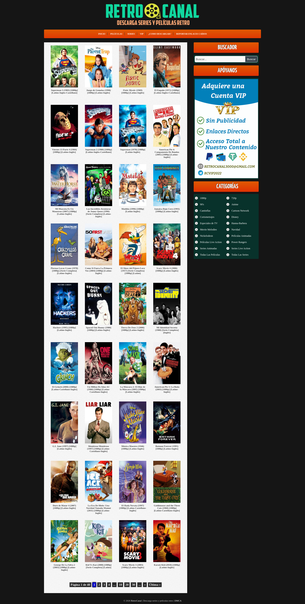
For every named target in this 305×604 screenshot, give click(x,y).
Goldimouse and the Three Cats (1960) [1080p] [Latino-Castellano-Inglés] (167, 508)
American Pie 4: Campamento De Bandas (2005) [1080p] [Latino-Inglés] (167, 153)
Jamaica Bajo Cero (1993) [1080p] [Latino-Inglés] (167, 210)
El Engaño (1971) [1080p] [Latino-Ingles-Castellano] (167, 91)
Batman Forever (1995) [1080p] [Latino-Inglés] (167, 447)
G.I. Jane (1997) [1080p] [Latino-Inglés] (64, 447)
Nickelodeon (206, 235)
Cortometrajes (207, 217)
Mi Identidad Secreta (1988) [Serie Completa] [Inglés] (167, 330)
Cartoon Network (240, 210)
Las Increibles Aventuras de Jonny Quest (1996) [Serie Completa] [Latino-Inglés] (98, 213)
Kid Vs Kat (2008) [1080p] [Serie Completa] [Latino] (99, 566)
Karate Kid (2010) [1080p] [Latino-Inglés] (167, 566)
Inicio (101, 34)
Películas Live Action (211, 242)
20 (126, 584)
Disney (235, 217)
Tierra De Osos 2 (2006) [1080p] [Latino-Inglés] (132, 328)
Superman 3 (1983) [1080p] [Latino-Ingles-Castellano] (64, 91)
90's (202, 204)
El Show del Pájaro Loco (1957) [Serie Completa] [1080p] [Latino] (133, 270)
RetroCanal (136, 600)
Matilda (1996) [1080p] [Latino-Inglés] (132, 210)
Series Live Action (240, 248)
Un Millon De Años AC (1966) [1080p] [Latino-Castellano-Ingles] (98, 389)
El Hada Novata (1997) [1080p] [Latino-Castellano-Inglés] (132, 508)
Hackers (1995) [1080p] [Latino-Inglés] (64, 328)
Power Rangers (239, 242)
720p (233, 198)
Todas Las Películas (210, 254)
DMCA (178, 600)
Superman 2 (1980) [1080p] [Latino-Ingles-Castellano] (98, 150)
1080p (203, 198)
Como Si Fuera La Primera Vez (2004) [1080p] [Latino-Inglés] (98, 270)
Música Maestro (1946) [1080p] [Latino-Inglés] (132, 447)
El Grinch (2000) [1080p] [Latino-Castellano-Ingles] (64, 388)
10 (120, 584)
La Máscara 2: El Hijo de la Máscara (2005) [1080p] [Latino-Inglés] (133, 389)
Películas (116, 34)
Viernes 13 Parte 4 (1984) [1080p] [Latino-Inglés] (64, 150)
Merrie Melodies (208, 229)
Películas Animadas (241, 235)
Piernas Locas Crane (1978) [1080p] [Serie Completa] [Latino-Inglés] (64, 270)
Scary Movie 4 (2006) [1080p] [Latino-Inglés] (167, 269)
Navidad (235, 229)
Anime (234, 204)
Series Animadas (208, 248)
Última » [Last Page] (155, 584)
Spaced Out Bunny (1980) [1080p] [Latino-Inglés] (98, 328)
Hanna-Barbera (239, 223)
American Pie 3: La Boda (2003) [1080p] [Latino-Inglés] (166, 389)
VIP (141, 34)
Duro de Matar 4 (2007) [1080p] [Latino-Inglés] (64, 506)
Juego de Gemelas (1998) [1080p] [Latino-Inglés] (98, 91)
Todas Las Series (239, 254)
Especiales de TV (209, 223)
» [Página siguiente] (145, 584)
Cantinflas (205, 210)
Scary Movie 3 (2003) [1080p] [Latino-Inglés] (132, 566)
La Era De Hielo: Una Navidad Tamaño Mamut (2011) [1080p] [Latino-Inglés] (98, 509)
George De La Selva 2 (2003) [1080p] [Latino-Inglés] (64, 567)
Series (131, 34)
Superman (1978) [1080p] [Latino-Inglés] (132, 150)
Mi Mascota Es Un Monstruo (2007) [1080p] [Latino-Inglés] (64, 211)
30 (133, 584)
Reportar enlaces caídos (191, 34)
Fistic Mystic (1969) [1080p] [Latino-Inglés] (132, 91)
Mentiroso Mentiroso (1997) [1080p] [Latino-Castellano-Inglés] (98, 448)
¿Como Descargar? (159, 34)
